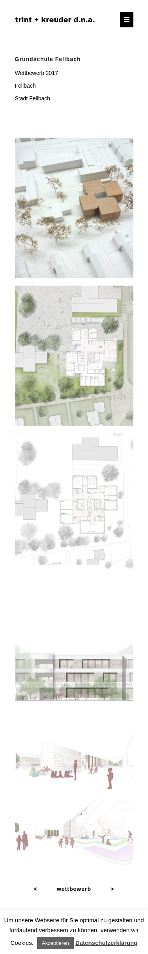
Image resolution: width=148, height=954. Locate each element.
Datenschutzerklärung (106, 942)
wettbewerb (74, 889)
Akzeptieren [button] (55, 943)
